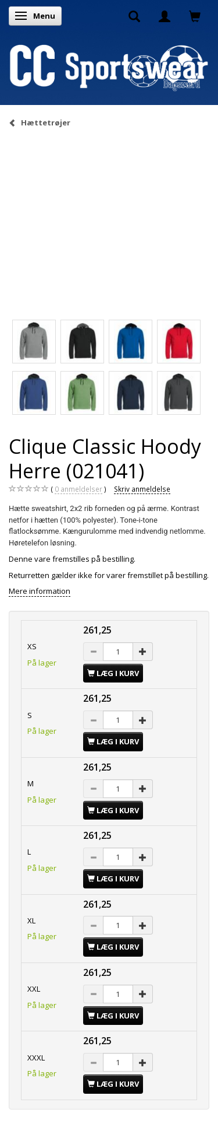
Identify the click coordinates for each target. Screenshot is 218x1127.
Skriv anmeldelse (142, 489)
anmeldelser (78, 489)
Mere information (39, 591)
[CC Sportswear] (109, 67)
